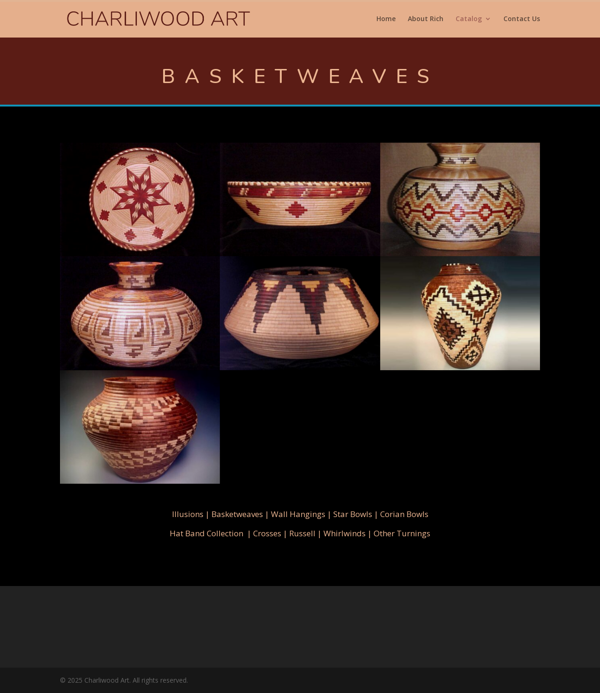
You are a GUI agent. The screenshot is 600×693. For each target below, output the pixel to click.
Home (386, 19)
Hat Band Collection (206, 533)
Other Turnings (402, 533)
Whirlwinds (344, 533)
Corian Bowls (404, 514)
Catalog (469, 19)
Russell (302, 533)
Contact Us (521, 19)
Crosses (267, 533)
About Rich (425, 19)
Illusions (187, 514)
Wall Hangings (298, 514)
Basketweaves (237, 514)
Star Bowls (352, 514)
